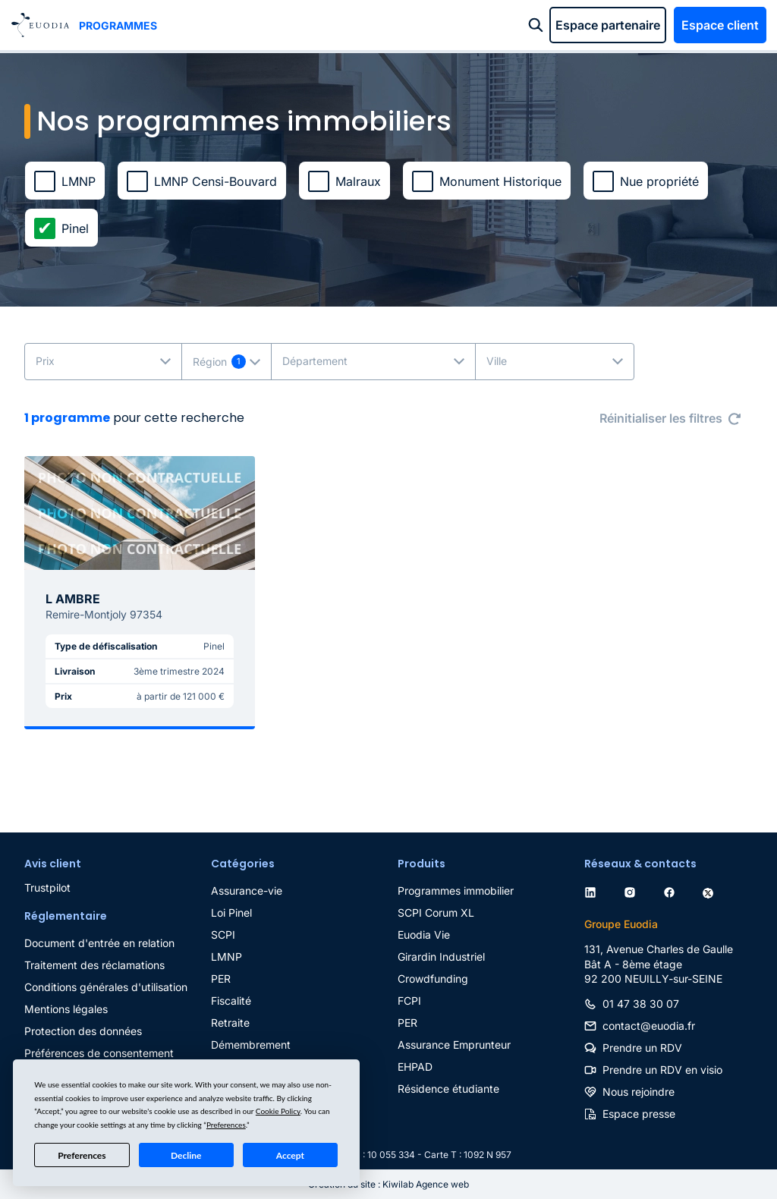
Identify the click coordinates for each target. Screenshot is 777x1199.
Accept (290, 1155)
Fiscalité (231, 1000)
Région (210, 361)
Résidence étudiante (448, 1088)
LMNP (78, 181)
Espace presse (638, 1113)
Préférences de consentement (99, 1052)
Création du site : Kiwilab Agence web (388, 1184)
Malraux (358, 181)
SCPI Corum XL (436, 912)
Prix (45, 360)
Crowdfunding (433, 978)
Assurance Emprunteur (454, 1044)
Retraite (230, 1022)
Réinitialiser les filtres (660, 418)
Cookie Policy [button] (278, 1111)
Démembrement (251, 1044)
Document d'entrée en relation (99, 942)
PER (221, 978)
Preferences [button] (226, 1124)
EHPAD (415, 1066)
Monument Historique (500, 181)
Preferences (81, 1155)
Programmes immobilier (456, 890)
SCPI (223, 934)
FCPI (409, 1000)
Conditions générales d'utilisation (105, 986)
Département (315, 360)
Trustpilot (47, 887)
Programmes (118, 25)
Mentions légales (66, 1008)
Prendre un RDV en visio (662, 1069)
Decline (186, 1155)
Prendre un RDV (642, 1047)
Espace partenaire (607, 25)
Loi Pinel (231, 912)
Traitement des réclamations (94, 964)
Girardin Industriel (441, 956)
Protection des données (83, 1030)
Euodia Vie (424, 934)
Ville (496, 360)
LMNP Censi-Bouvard (215, 181)
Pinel (75, 228)
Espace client (720, 25)
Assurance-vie (246, 890)
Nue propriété (659, 181)
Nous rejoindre (638, 1091)
